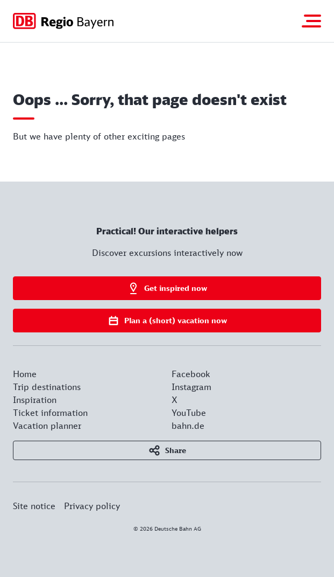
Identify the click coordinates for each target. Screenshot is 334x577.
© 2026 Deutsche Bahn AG (167, 528)
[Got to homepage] (63, 21)
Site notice (34, 505)
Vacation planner (47, 425)
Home (25, 374)
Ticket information (50, 412)
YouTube (189, 412)
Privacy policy (92, 505)
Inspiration (34, 399)
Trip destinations (47, 386)
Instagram (191, 386)
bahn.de (188, 425)
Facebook (191, 374)
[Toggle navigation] (311, 21)
